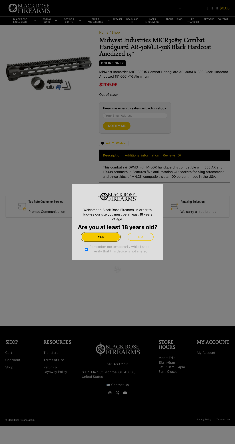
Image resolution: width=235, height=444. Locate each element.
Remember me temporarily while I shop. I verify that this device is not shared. (119, 249)
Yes (101, 237)
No (140, 237)
